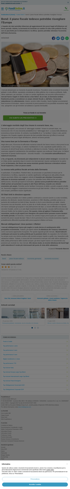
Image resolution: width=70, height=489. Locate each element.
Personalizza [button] (34, 479)
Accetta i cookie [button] (35, 484)
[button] (67, 464)
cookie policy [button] (50, 470)
